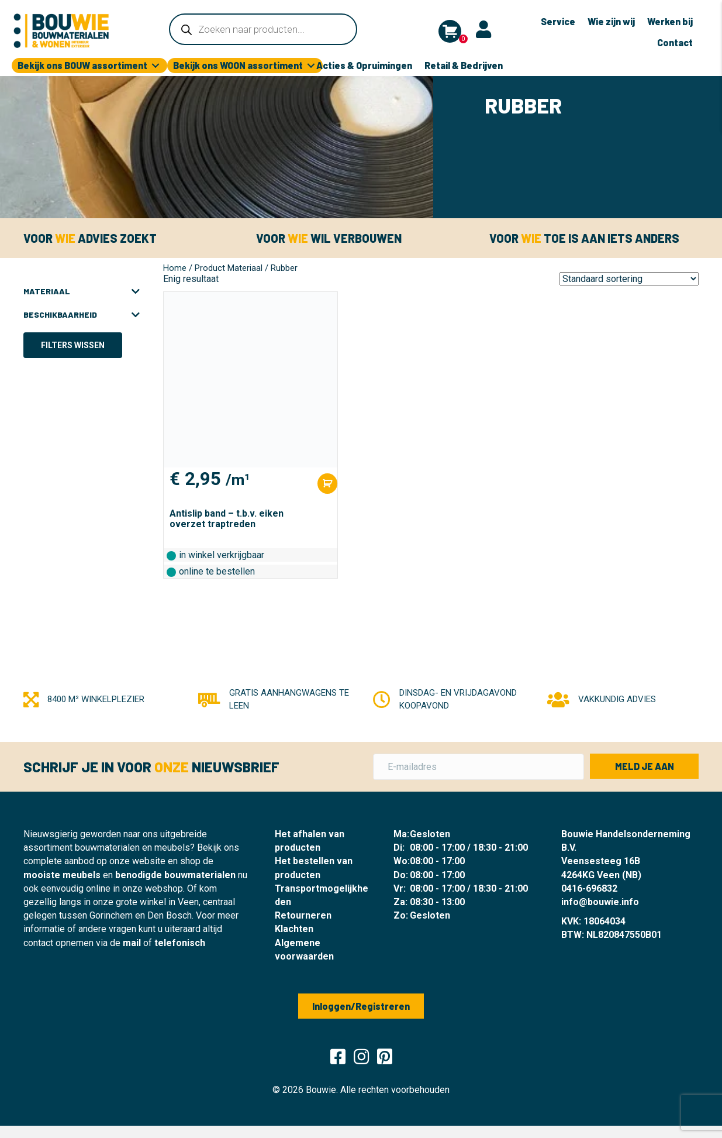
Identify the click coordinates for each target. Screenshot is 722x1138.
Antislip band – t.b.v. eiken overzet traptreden (227, 519)
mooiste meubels (62, 875)
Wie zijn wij (611, 21)
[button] (644, 766)
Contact (675, 42)
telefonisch (179, 942)
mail (132, 942)
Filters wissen (73, 345)
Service (558, 21)
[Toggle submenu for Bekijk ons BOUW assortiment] (155, 66)
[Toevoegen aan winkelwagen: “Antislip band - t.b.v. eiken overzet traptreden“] (327, 483)
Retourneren (303, 915)
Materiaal (81, 291)
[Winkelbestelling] (629, 279)
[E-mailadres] (479, 767)
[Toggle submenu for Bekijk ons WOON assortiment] (311, 66)
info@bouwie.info (600, 901)
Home (174, 268)
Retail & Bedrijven (463, 65)
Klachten (294, 928)
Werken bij (670, 21)
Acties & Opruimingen (364, 65)
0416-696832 (589, 888)
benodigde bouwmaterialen (175, 875)
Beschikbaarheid (81, 315)
